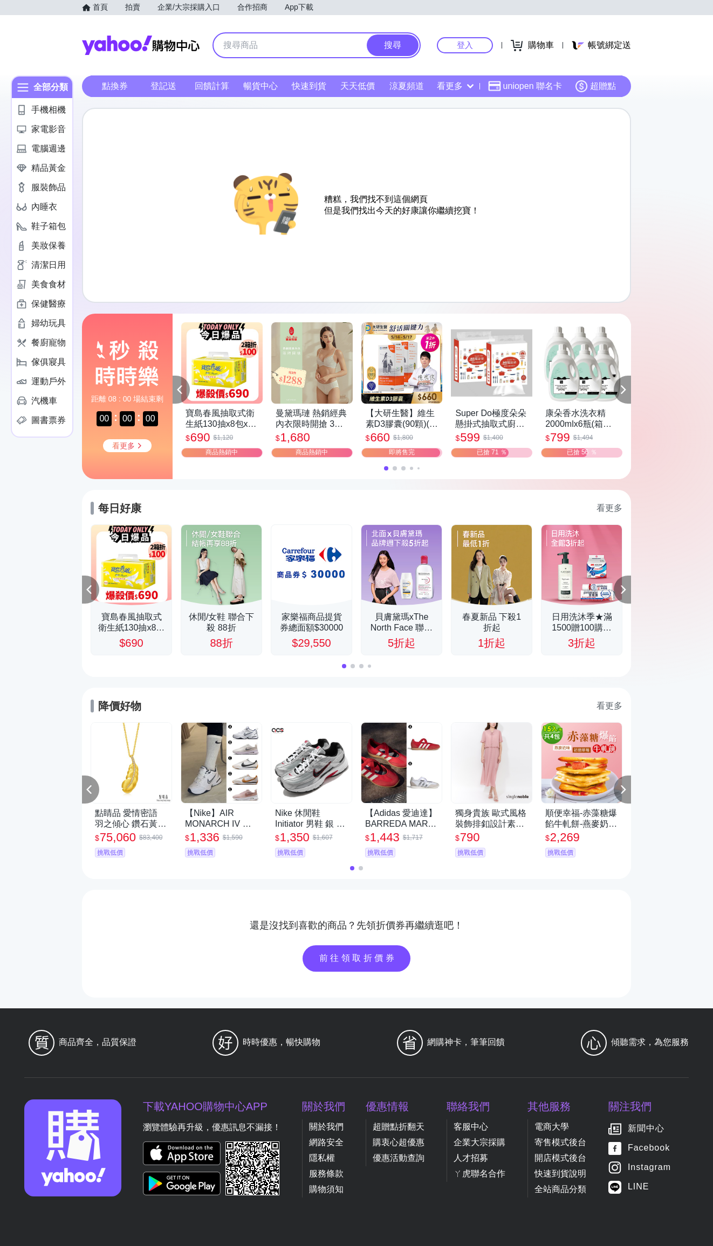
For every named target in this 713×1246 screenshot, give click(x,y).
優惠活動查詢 (398, 1157)
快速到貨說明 (560, 1173)
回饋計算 (212, 86)
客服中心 (471, 1126)
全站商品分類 (560, 1189)
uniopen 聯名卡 (525, 86)
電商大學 (551, 1126)
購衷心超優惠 (398, 1142)
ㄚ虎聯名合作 (479, 1173)
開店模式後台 (560, 1157)
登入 (465, 45)
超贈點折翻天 (398, 1126)
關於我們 (326, 1126)
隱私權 (322, 1157)
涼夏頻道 (406, 86)
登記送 (163, 86)
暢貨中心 (260, 86)
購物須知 (326, 1189)
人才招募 (471, 1157)
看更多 (455, 86)
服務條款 (326, 1173)
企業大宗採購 (479, 1142)
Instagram (649, 1167)
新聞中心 (646, 1128)
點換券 (115, 86)
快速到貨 (309, 86)
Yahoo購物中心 (141, 45)
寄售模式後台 (560, 1142)
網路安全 (326, 1142)
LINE (638, 1186)
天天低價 (357, 86)
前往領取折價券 (358, 958)
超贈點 (595, 86)
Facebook (649, 1147)
